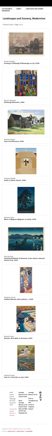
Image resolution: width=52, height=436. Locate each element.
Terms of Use (11, 431)
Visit (29, 402)
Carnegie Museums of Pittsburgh (12, 413)
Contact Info (22, 411)
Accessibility (29, 431)
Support (30, 409)
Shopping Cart (23, 413)
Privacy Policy (20, 431)
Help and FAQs (23, 409)
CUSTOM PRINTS (7, 9)
